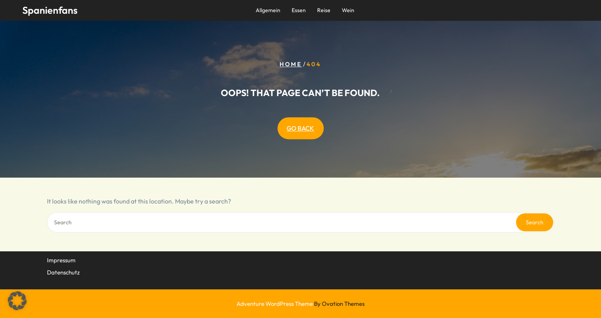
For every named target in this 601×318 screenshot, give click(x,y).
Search (534, 222)
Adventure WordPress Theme (300, 303)
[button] (17, 300)
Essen (299, 10)
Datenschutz (63, 272)
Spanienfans (50, 10)
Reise (323, 10)
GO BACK (300, 128)
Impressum (61, 259)
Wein (348, 10)
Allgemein (268, 10)
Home (291, 64)
